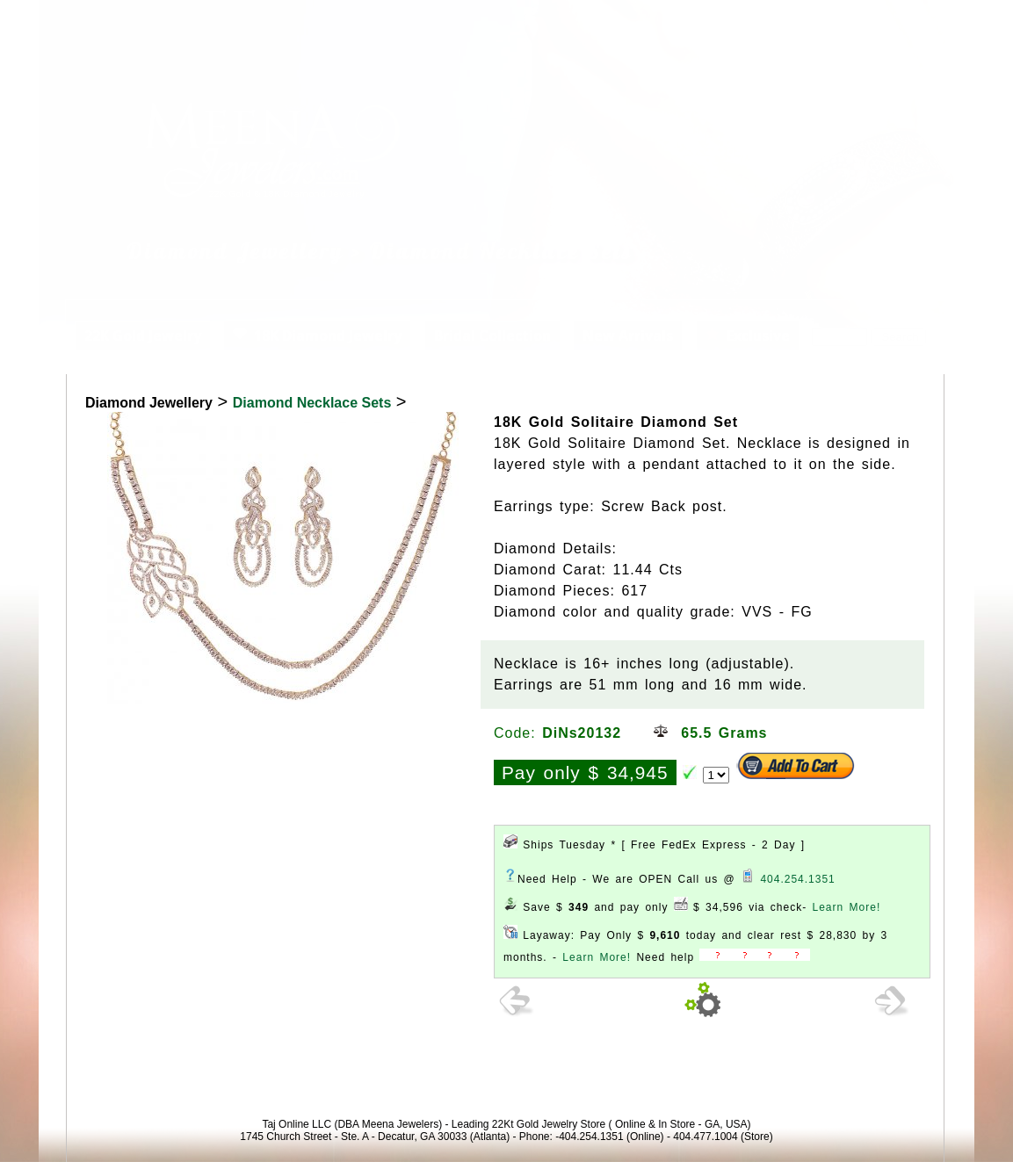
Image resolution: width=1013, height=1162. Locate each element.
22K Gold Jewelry (142, 335)
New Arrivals (627, 335)
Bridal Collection (492, 335)
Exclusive (747, 335)
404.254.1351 (797, 879)
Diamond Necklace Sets (312, 402)
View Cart (865, 20)
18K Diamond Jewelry (317, 335)
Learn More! (847, 907)
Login (797, 20)
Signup (937, 20)
